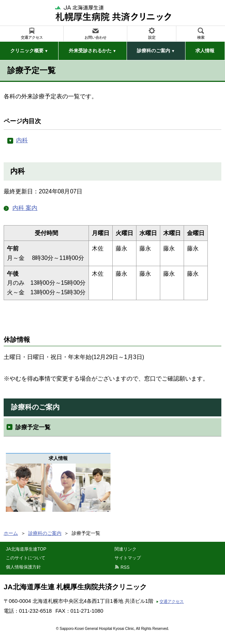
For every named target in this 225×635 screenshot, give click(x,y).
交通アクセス (32, 37)
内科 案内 (24, 208)
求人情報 (204, 50)
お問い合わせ (95, 37)
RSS (125, 567)
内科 (22, 140)
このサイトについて (25, 557)
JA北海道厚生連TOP (26, 549)
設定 (151, 37)
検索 (201, 37)
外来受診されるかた (90, 50)
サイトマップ (128, 557)
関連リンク (125, 549)
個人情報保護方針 (23, 567)
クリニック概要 (27, 50)
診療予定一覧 (32, 427)
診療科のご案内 (153, 50)
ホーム (11, 533)
